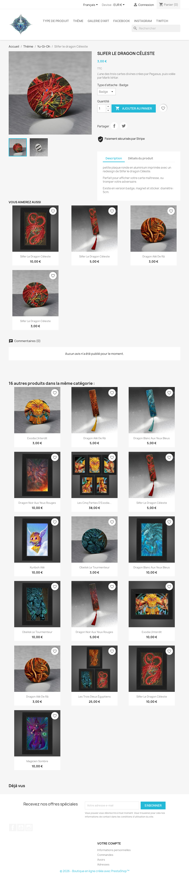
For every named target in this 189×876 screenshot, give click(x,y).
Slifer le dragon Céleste (35, 256)
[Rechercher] (156, 28)
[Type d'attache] (106, 91)
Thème (78, 21)
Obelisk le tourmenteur (94, 567)
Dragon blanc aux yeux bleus (151, 438)
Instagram (143, 21)
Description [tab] (114, 158)
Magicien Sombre (37, 761)
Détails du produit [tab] (140, 158)
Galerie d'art (98, 21)
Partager (114, 126)
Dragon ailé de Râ (153, 256)
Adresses (103, 864)
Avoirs (101, 859)
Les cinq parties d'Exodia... (94, 503)
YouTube (21, 827)
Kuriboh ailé (37, 567)
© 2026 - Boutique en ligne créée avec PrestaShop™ (94, 871)
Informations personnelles (114, 850)
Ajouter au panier (133, 108)
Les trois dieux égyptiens (94, 696)
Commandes (105, 855)
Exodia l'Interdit (37, 438)
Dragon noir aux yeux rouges (37, 503)
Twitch (162, 21)
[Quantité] (101, 108)
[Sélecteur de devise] (120, 5)
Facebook (121, 21)
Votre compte (109, 843)
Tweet (123, 126)
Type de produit (56, 21)
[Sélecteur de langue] (91, 5)
